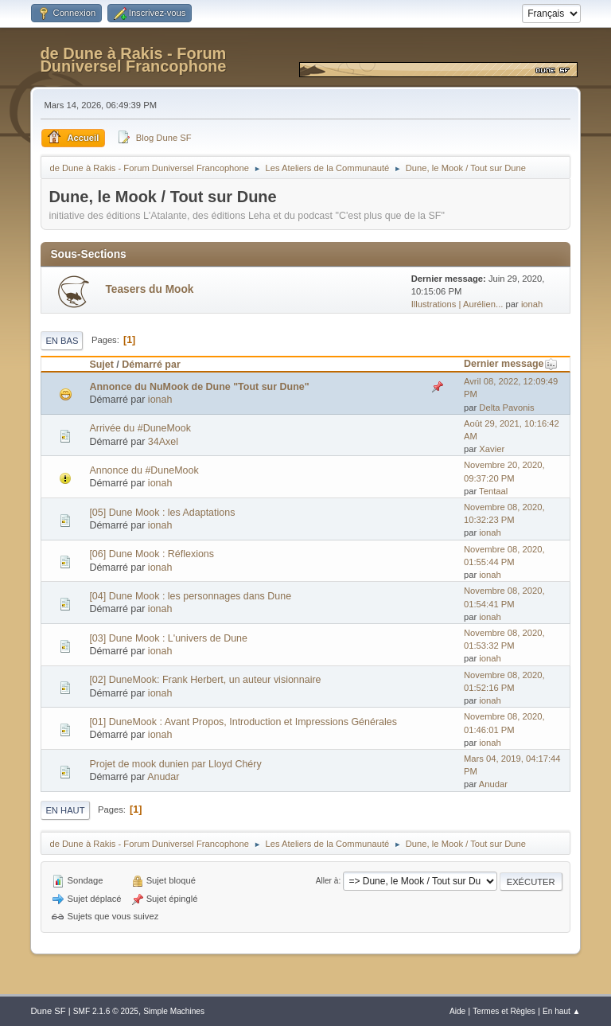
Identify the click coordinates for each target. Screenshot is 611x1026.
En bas (61, 340)
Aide (457, 1011)
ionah (532, 304)
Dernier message (511, 363)
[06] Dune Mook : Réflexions (151, 554)
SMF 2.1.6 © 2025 (105, 1011)
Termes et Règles (504, 1011)
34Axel (163, 441)
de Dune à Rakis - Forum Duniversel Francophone (133, 60)
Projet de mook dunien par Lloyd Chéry (175, 764)
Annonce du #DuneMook (143, 470)
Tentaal (493, 491)
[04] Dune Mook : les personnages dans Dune (190, 596)
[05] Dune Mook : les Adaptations (162, 512)
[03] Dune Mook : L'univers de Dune (168, 638)
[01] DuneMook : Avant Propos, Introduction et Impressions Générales (243, 722)
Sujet (101, 364)
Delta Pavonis (506, 407)
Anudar (163, 776)
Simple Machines (173, 1011)
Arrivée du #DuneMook (140, 428)
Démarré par (151, 364)
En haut (64, 810)
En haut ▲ (562, 1011)
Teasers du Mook (149, 289)
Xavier (491, 449)
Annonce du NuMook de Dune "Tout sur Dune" (199, 386)
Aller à (327, 880)
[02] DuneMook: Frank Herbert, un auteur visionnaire (205, 679)
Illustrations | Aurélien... (457, 304)
